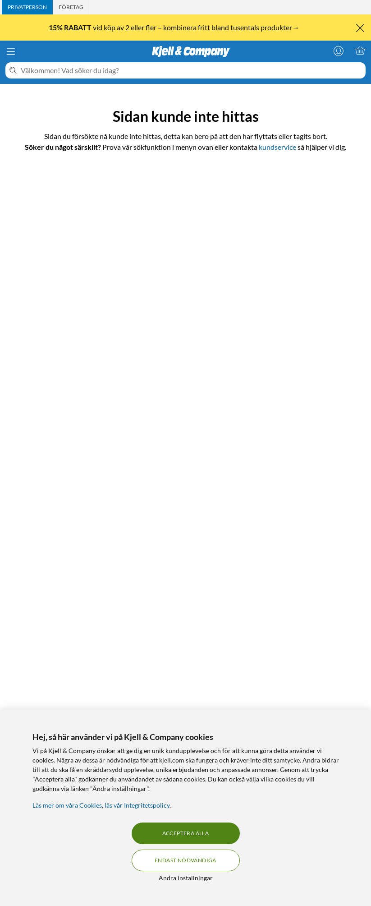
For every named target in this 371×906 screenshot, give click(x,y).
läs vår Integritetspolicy (137, 805)
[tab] (27, 7)
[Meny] (11, 51)
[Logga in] (338, 50)
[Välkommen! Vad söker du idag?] (191, 70)
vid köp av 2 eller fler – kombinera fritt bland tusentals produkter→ (175, 27)
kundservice (277, 147)
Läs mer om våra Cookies (67, 805)
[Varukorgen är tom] (360, 50)
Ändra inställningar (186, 878)
